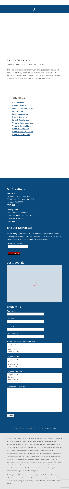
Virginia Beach (34, 359)
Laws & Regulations (20, 120)
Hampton (34, 362)
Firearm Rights (18, 111)
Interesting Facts (19, 117)
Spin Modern (51, 428)
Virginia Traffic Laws (21, 134)
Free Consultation (40, 64)
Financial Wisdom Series (22, 108)
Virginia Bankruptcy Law (22, 123)
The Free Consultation (19, 60)
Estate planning (34, 351)
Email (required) (15, 243)
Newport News (34, 364)
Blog (30, 64)
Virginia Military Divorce (22, 132)
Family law (34, 349)
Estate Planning (19, 105)
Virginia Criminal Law (21, 126)
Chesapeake (34, 366)
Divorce (34, 347)
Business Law (18, 102)
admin (11, 64)
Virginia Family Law (20, 129)
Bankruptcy (34, 344)
